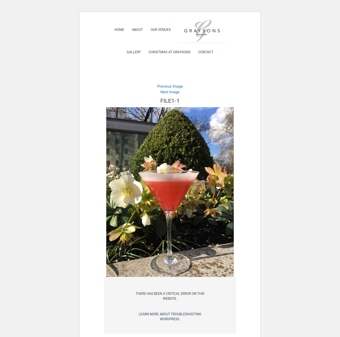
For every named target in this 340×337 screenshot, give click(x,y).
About (137, 30)
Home (119, 30)
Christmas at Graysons (169, 52)
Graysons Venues (201, 31)
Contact (205, 52)
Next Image (170, 92)
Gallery (134, 52)
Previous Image (170, 86)
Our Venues (161, 30)
